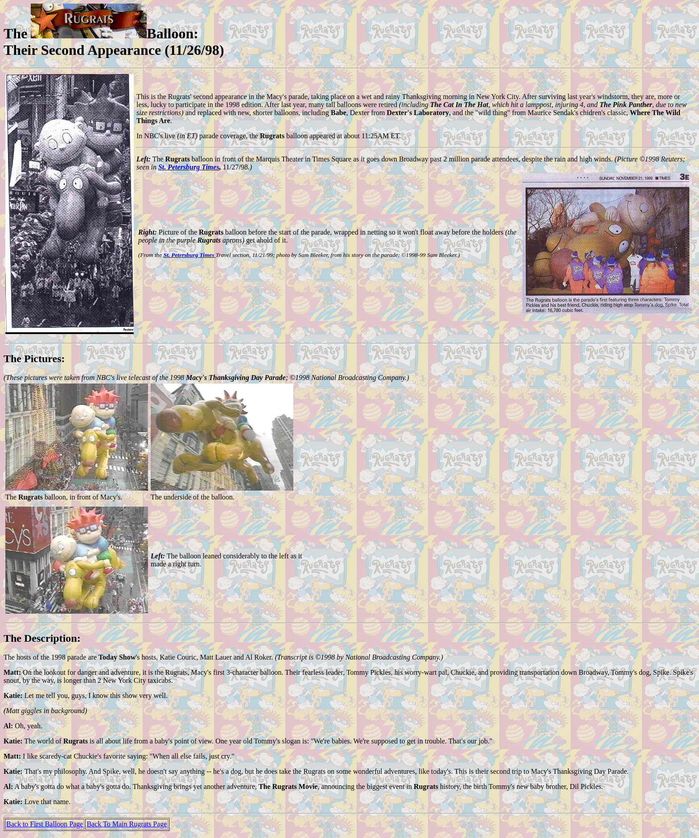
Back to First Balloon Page (44, 824)
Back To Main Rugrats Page (126, 824)
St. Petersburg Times (188, 167)
